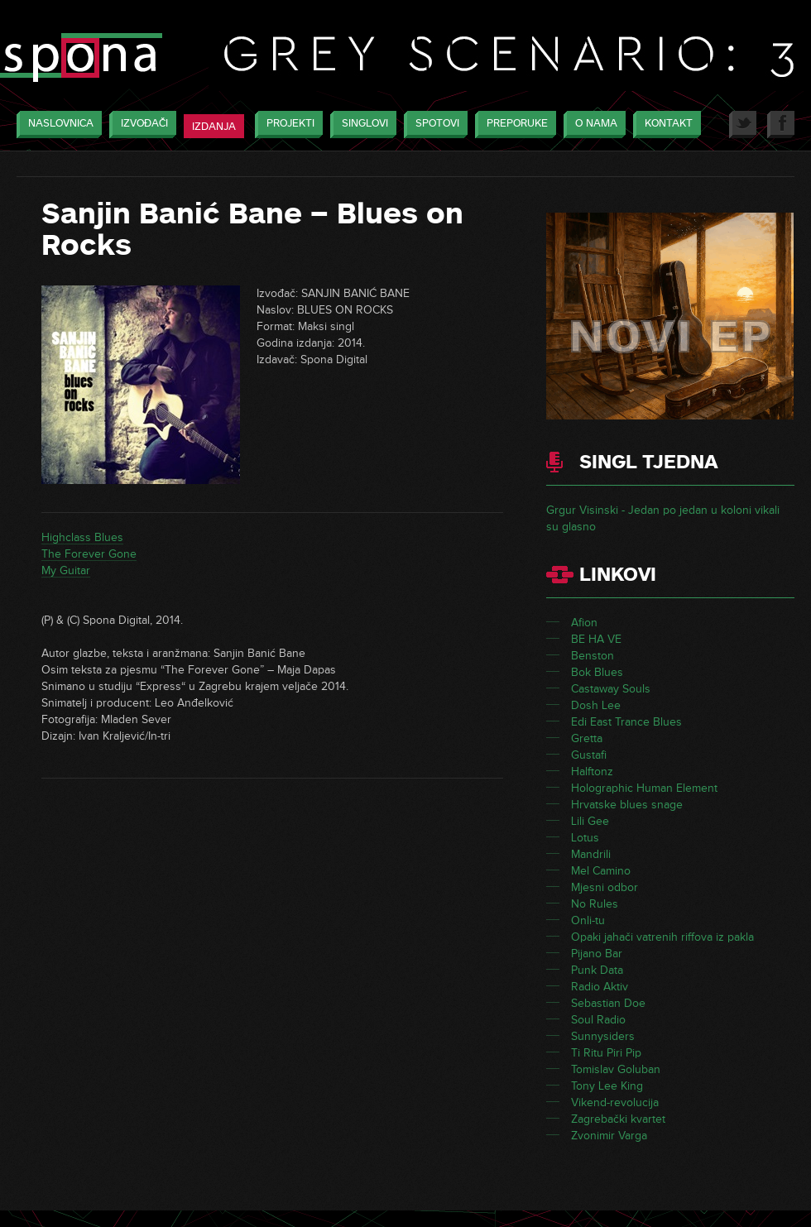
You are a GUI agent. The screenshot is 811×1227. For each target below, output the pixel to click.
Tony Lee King (607, 1086)
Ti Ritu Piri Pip (606, 1053)
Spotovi (433, 124)
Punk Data (597, 970)
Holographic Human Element (644, 788)
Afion (584, 622)
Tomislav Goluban (615, 1069)
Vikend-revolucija (615, 1102)
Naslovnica (57, 124)
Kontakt (664, 124)
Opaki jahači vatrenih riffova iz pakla (662, 937)
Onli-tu (588, 920)
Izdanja (214, 126)
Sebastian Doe (608, 1003)
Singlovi (361, 124)
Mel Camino (601, 871)
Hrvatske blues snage (627, 804)
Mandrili (591, 854)
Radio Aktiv (599, 986)
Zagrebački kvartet (618, 1119)
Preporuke (513, 124)
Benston (592, 655)
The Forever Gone (89, 554)
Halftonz (592, 771)
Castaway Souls (610, 689)
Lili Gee (590, 821)
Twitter (742, 124)
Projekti (286, 124)
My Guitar (65, 570)
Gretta (586, 738)
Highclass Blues (82, 537)
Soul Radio (598, 1020)
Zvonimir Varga (609, 1135)
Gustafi (589, 755)
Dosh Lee (596, 705)
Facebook (780, 124)
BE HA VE (596, 639)
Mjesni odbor (604, 887)
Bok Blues (597, 672)
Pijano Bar (596, 953)
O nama (592, 124)
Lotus (585, 838)
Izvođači (140, 124)
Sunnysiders (603, 1036)
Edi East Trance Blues (626, 722)
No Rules (594, 904)
